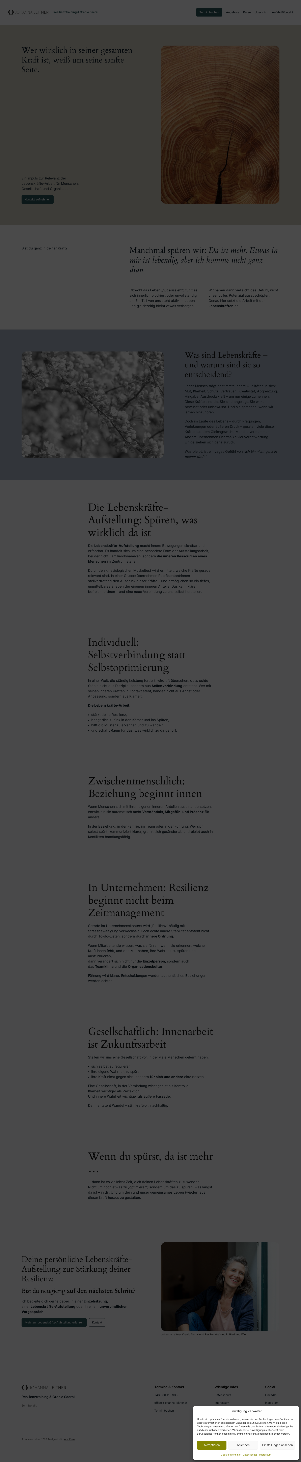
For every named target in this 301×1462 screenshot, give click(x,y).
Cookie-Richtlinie (231, 1454)
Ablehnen (243, 1445)
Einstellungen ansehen (277, 1445)
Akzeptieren (212, 1445)
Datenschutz (250, 1454)
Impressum (265, 1454)
